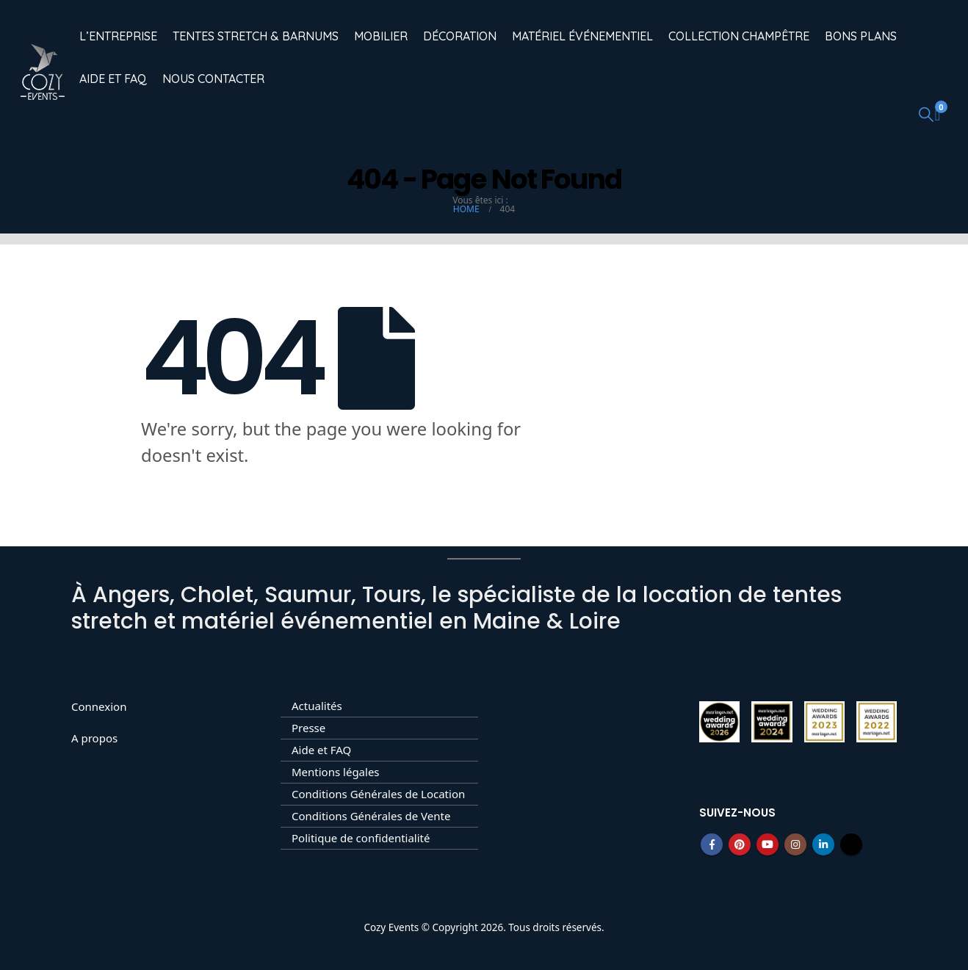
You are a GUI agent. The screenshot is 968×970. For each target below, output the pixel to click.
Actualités (317, 705)
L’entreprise (118, 36)
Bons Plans (861, 36)
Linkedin (823, 844)
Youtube (767, 844)
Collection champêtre (738, 36)
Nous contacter (213, 78)
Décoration (459, 36)
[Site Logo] (42, 72)
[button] (926, 114)
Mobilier (381, 36)
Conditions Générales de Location (378, 793)
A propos (94, 738)
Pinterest (740, 844)
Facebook (712, 844)
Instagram (795, 844)
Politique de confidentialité (361, 837)
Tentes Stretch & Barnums (256, 36)
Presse (308, 727)
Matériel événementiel (582, 36)
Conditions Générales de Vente (371, 815)
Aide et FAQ (113, 78)
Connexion (98, 706)
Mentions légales (336, 771)
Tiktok (851, 844)
